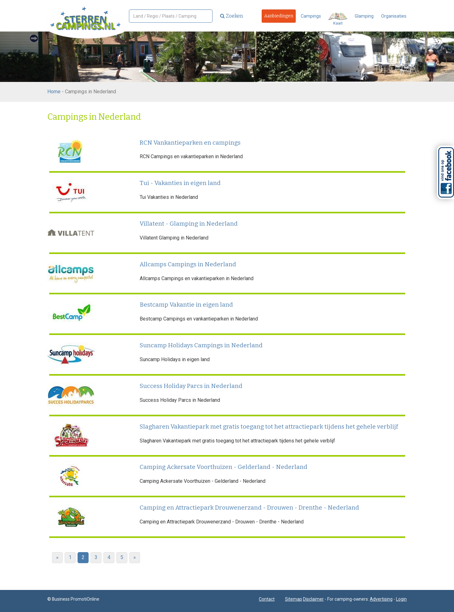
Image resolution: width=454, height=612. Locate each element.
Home (54, 92)
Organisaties (393, 16)
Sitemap (293, 599)
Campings (311, 16)
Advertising (381, 599)
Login (401, 599)
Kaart (337, 19)
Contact (267, 599)
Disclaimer (313, 599)
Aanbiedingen (278, 16)
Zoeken (231, 16)
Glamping (364, 16)
